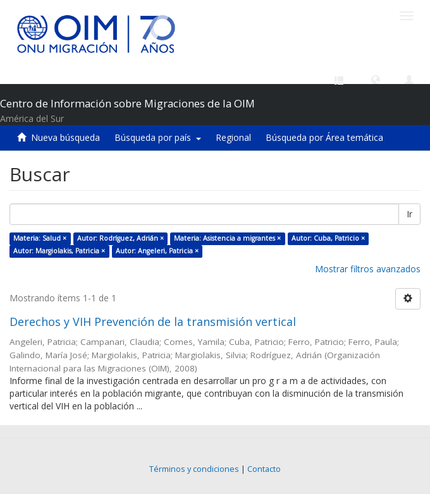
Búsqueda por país (157, 137)
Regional (233, 137)
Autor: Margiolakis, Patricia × (59, 250)
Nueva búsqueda (65, 137)
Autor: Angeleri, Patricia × (157, 250)
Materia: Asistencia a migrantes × (227, 238)
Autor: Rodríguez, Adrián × (120, 238)
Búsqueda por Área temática (324, 137)
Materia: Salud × (39, 238)
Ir (409, 214)
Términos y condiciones (194, 469)
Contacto (264, 469)
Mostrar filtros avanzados (368, 269)
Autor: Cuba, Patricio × (328, 238)
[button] (375, 79)
